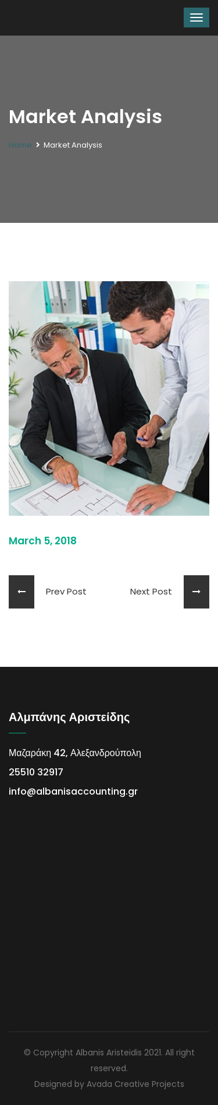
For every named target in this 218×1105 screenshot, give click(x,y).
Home (20, 145)
